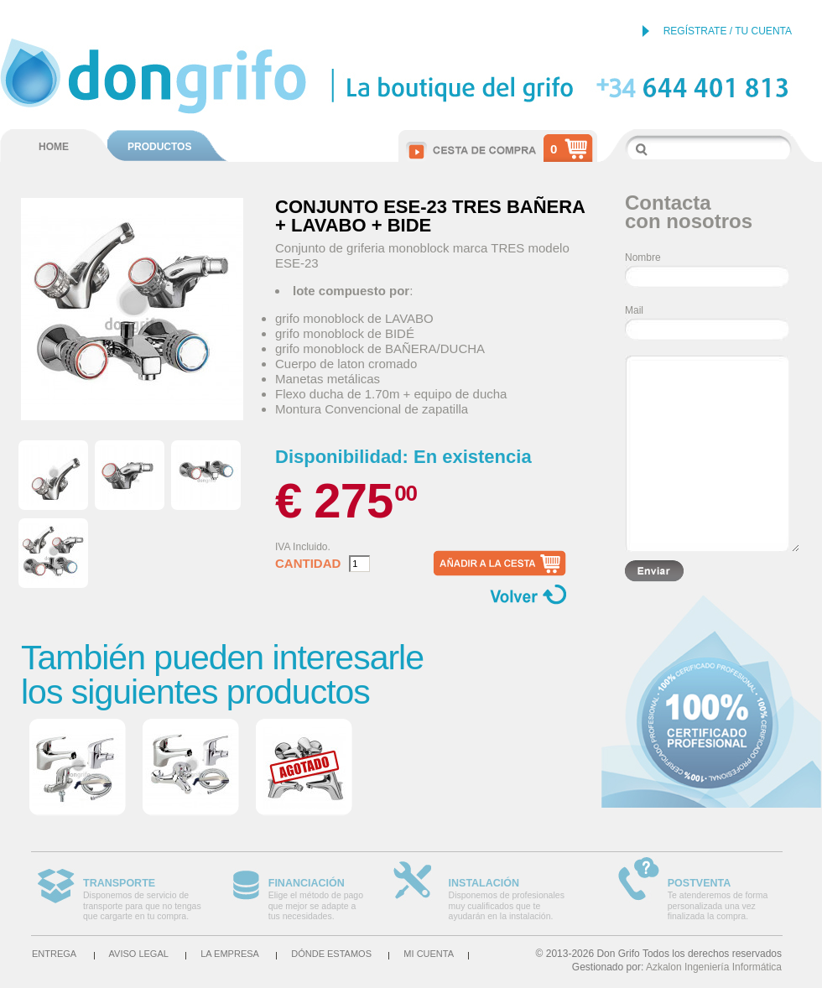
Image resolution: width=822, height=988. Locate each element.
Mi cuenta (428, 954)
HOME (54, 147)
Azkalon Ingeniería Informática (714, 967)
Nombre (643, 257)
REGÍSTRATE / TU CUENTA (727, 31)
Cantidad (308, 563)
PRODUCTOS (159, 147)
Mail (634, 310)
